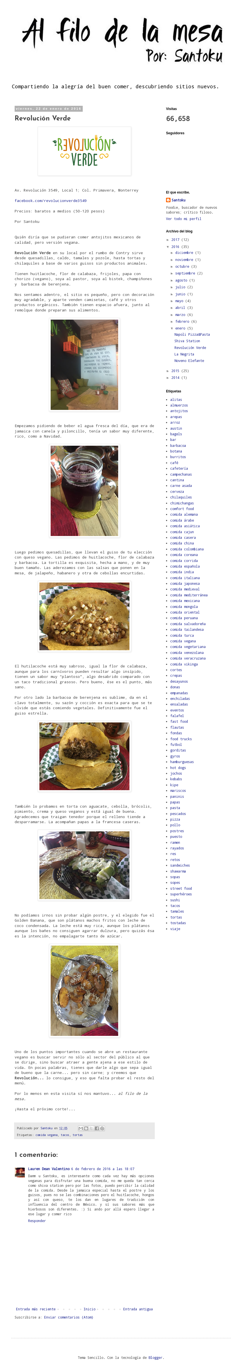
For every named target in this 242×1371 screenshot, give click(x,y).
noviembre (185, 259)
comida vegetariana (188, 646)
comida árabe (182, 520)
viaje (175, 928)
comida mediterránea (189, 595)
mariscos (178, 790)
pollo (175, 825)
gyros (175, 756)
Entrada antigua (138, 1309)
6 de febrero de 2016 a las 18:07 (102, 1168)
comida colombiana (187, 549)
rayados (177, 848)
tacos (65, 1135)
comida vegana (46, 1135)
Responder (37, 1220)
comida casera (183, 537)
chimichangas (182, 503)
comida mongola (184, 606)
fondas (176, 733)
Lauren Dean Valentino (49, 1168)
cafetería (179, 468)
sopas (175, 877)
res (173, 853)
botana (176, 451)
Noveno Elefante (189, 360)
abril (181, 307)
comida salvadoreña (188, 623)
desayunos (179, 681)
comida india (182, 572)
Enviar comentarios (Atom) (68, 1317)
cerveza (177, 491)
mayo (180, 300)
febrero (183, 321)
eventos (177, 710)
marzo (181, 314)
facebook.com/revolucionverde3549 (51, 200)
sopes (175, 882)
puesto (176, 836)
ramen (175, 842)
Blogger (155, 1357)
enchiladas (180, 698)
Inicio (89, 1309)
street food (181, 888)
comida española (185, 566)
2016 (176, 246)
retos (175, 859)
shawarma (178, 871)
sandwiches (180, 865)
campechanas (181, 474)
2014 (176, 377)
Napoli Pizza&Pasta (192, 334)
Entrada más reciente (35, 1309)
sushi (175, 900)
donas (175, 687)
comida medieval (185, 589)
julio (181, 287)
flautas (177, 727)
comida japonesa (185, 583)
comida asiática (185, 526)
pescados (178, 813)
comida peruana (184, 618)
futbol (176, 744)
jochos (176, 773)
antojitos (179, 410)
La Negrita (184, 354)
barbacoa (178, 445)
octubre (183, 266)
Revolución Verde (190, 347)
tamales (177, 911)
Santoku (178, 200)
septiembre (186, 273)
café (174, 462)
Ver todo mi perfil (183, 218)
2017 (176, 239)
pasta (175, 807)
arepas (176, 416)
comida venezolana (187, 652)
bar (173, 439)
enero (181, 328)
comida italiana (185, 577)
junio (181, 294)
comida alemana (184, 514)
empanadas (179, 693)
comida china (182, 543)
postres (177, 831)
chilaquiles (181, 497)
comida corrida (184, 560)
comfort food (182, 508)
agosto (182, 280)
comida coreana (184, 554)
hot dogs (178, 767)
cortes (176, 669)
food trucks (181, 739)
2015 (176, 370)
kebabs (176, 779)
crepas (176, 675)
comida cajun (182, 531)
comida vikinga (184, 664)
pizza (175, 819)
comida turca (182, 635)
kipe (174, 785)
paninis (177, 796)
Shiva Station (187, 341)
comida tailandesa (187, 629)
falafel (177, 715)
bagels (176, 434)
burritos (178, 456)
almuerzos (179, 405)
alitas (176, 399)
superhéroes (181, 894)
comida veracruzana (188, 658)
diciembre (185, 252)
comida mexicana (185, 600)
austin (176, 428)
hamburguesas (182, 761)
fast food (179, 721)
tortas (78, 1135)
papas (175, 802)
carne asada (181, 485)
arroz (175, 422)
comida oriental (185, 612)
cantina (177, 480)
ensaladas (179, 704)
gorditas (178, 750)
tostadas (178, 922)
